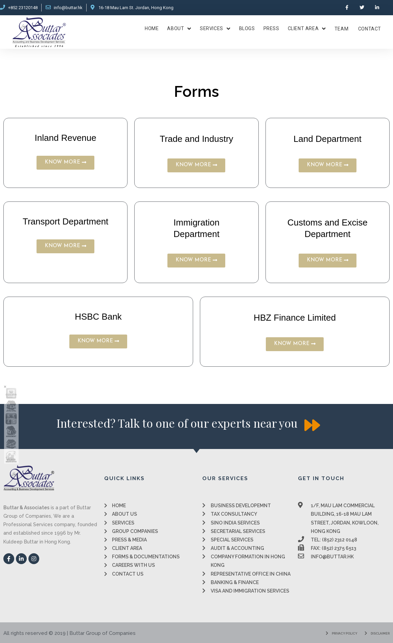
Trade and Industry (196, 139)
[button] (65, 163)
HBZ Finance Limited (295, 318)
